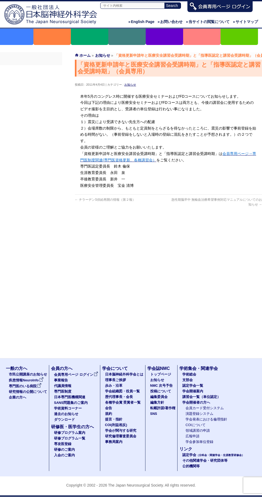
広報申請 (192, 436)
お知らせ (130, 84)
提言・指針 (113, 419)
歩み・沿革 (113, 386)
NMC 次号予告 (161, 386)
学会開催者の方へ (196, 402)
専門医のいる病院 (25, 386)
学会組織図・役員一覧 (122, 391)
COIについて (196, 425)
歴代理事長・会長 (119, 397)
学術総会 (189, 374)
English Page (141, 22)
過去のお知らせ (31, 137)
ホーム (85, 55)
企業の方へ (17, 397)
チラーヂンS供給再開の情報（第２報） (105, 200)
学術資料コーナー (31, 127)
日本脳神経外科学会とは (124, 374)
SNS (153, 414)
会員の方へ (61, 368)
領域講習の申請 (198, 430)
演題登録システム (199, 414)
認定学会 (213, 455)
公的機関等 (191, 466)
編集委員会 (159, 397)
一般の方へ (16, 368)
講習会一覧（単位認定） (201, 397)
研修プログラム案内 (69, 433)
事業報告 (31, 79)
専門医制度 (31, 99)
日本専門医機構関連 (31, 108)
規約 (108, 414)
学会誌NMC (158, 368)
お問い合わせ (170, 22)
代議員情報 (62, 386)
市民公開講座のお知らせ (28, 374)
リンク (185, 449)
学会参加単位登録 (199, 442)
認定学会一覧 (192, 386)
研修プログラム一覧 (69, 438)
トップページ (160, 374)
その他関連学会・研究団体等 (205, 460)
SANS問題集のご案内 (31, 118)
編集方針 (157, 402)
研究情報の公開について (28, 392)
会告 (108, 408)
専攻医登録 (62, 444)
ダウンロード (31, 147)
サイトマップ (245, 22)
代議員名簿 (31, 89)
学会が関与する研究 (120, 430)
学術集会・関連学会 (198, 368)
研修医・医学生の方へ (72, 426)
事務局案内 (113, 442)
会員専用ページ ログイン (31, 70)
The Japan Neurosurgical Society (135, 485)
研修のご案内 (64, 450)
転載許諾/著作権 (163, 408)
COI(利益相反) (116, 425)
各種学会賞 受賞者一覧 (123, 402)
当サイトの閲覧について (208, 22)
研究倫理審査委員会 (120, 436)
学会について (115, 368)
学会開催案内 (192, 391)
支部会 (187, 380)
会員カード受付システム (205, 408)
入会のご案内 (64, 455)
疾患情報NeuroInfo (26, 380)
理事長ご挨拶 (115, 380)
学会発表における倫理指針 (206, 419)
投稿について (160, 391)
